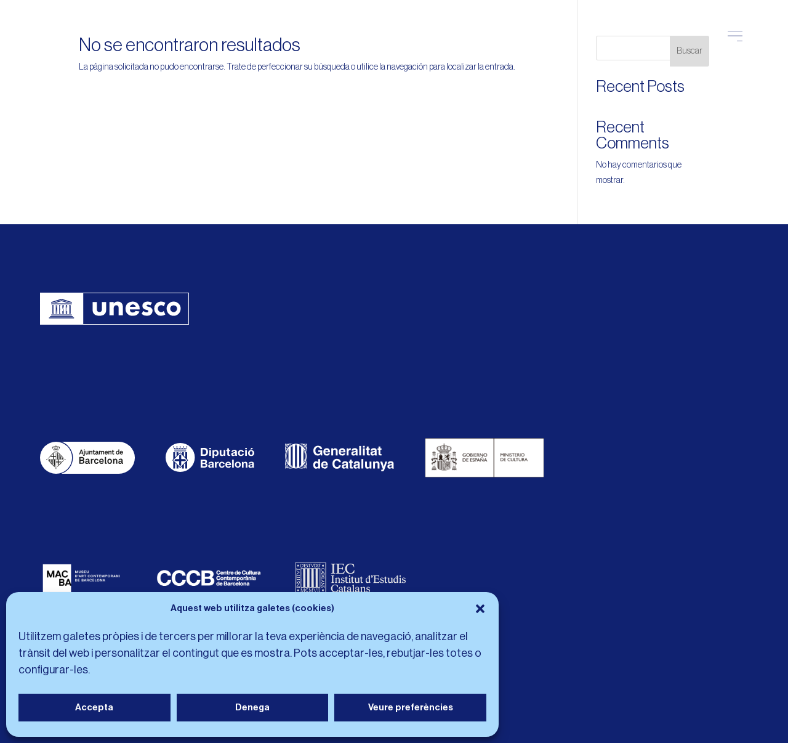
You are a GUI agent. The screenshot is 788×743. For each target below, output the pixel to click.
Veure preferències (410, 707)
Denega (252, 707)
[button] (480, 609)
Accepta (94, 707)
